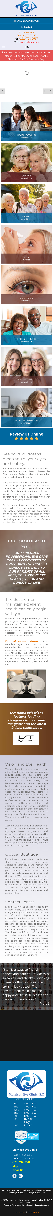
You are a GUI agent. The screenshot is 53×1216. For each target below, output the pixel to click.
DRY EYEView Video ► (26, 258)
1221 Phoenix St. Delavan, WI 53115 (26, 34)
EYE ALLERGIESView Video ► (26, 299)
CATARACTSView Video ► (26, 177)
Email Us (17, 1170)
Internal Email (19, 1212)
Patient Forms (34, 1212)
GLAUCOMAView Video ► (26, 217)
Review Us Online (26, 435)
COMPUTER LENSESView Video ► (26, 380)
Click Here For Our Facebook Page (26, 59)
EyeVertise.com (42, 1205)
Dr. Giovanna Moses (21, 641)
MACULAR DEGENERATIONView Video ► (26, 421)
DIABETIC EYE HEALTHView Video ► (26, 340)
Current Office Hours (26, 42)
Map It (16, 1166)
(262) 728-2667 (28, 38)
